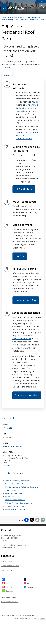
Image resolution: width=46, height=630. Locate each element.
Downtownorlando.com (10, 570)
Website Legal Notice (7, 615)
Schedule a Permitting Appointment (17, 481)
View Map (6, 465)
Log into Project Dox (25, 300)
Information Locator (9, 597)
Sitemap (18, 615)
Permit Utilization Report (14, 493)
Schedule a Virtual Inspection (15, 500)
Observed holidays (8, 547)
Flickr (29, 583)
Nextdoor (9, 590)
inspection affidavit (21, 338)
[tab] (7, 74)
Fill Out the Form (24, 189)
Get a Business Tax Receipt (14, 506)
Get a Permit (9, 496)
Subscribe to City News (10, 566)
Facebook (9, 579)
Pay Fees (19, 256)
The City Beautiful (28, 615)
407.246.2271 (7, 428)
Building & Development (16, 17)
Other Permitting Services (10, 20)
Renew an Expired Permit (14, 484)
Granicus (42, 619)
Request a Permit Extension (15, 509)
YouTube (9, 583)
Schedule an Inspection (26, 395)
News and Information (9, 602)
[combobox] (41, 1)
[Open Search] (42, 7)
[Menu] (4, 7)
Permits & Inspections (34, 17)
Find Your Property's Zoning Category (18, 503)
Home (4, 17)
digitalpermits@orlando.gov (13, 446)
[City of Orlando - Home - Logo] (16, 7)
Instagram (10, 587)
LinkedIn (30, 587)
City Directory (6, 561)
